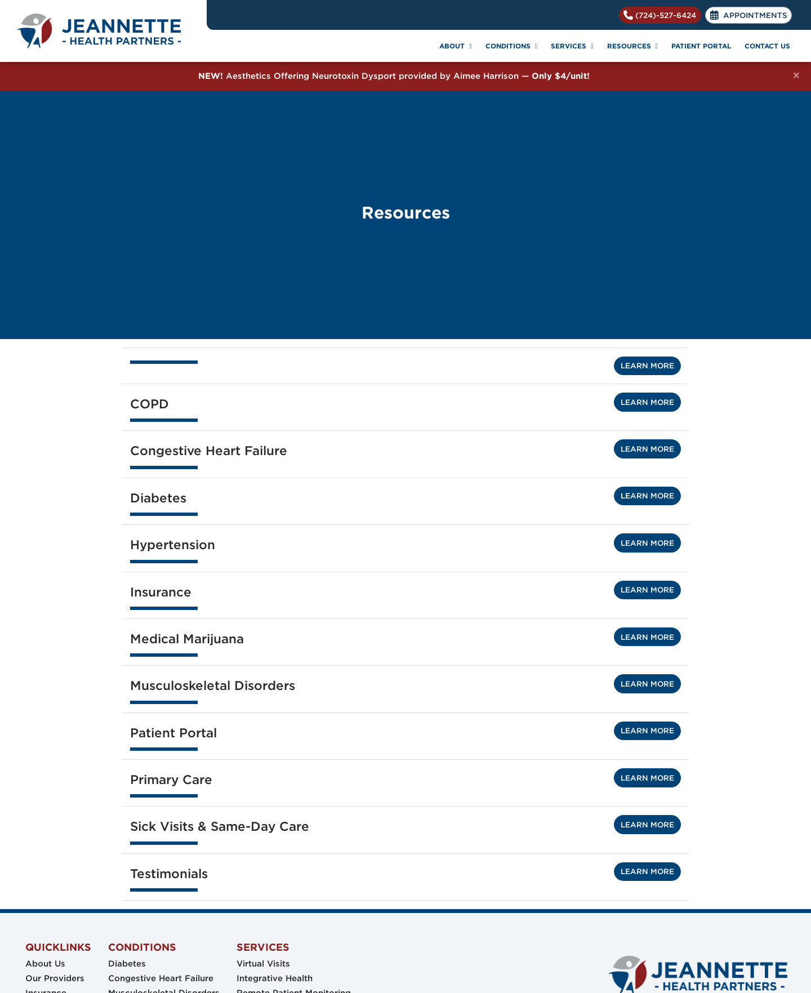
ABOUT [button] (455, 46)
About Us (45, 964)
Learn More (647, 365)
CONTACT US (767, 46)
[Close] (796, 75)
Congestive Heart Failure (160, 978)
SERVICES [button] (572, 46)
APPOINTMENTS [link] (748, 15)
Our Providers (54, 978)
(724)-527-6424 (659, 15)
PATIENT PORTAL (701, 46)
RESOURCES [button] (632, 46)
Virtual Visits (263, 964)
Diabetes (127, 964)
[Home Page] (103, 31)
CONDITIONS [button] (511, 46)
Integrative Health (275, 978)
